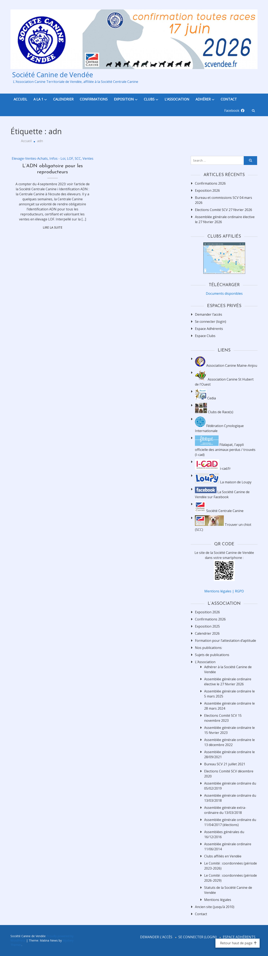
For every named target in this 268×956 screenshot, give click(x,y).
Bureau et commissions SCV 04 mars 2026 (223, 200)
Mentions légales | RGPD (224, 591)
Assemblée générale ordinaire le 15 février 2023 (229, 730)
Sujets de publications (212, 654)
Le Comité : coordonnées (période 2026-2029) (230, 878)
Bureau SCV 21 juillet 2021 (224, 764)
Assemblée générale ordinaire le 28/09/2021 (229, 754)
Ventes (87, 158)
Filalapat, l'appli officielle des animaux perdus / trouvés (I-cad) (225, 446)
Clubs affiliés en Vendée (222, 856)
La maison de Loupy (223, 478)
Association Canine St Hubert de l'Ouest (224, 378)
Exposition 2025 (207, 626)
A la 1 (38, 99)
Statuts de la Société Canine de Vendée (228, 890)
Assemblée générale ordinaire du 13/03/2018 (230, 798)
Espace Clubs (205, 335)
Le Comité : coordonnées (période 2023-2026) (230, 866)
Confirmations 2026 (210, 183)
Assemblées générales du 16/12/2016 (224, 834)
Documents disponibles (224, 293)
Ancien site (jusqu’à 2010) (214, 907)
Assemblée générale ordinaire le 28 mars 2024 (229, 706)
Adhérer (203, 99)
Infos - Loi (57, 158)
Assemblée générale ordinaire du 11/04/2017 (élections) (230, 822)
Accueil (20, 99)
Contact (229, 99)
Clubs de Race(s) (214, 408)
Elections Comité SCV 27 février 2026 (223, 209)
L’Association (177, 99)
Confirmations (94, 99)
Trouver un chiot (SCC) (223, 523)
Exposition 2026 (207, 190)
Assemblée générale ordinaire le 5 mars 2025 (229, 694)
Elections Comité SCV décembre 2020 (228, 773)
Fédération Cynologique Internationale (219, 425)
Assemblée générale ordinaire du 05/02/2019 (230, 786)
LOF (70, 158)
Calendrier (63, 99)
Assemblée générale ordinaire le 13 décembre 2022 (229, 742)
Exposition (124, 99)
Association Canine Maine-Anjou (226, 362)
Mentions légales (217, 899)
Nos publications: (208, 647)
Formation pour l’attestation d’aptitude (225, 640)
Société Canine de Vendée (51, 74)
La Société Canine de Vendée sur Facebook (222, 493)
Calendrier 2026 (207, 633)
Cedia (205, 394)
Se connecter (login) (210, 321)
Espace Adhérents (209, 328)
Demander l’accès (208, 314)
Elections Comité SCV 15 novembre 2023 (223, 718)
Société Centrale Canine (219, 507)
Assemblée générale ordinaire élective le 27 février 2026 (225, 219)
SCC (78, 158)
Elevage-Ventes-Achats (30, 158)
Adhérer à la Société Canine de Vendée (228, 669)
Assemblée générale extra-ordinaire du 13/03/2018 (225, 810)
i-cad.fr (213, 465)
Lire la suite (52, 227)
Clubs (149, 99)
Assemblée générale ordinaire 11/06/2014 (227, 846)
